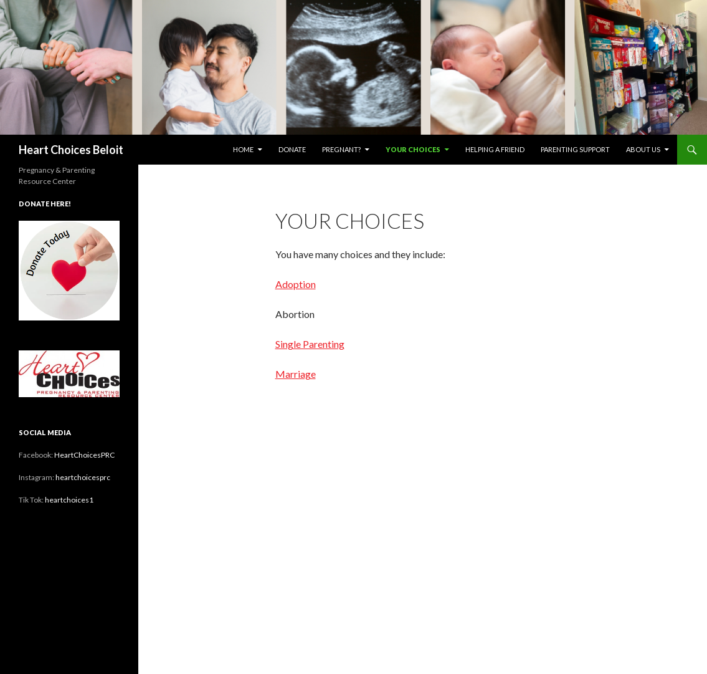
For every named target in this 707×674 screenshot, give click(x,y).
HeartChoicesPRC (84, 455)
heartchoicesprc (82, 477)
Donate (292, 149)
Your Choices (413, 149)
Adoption (295, 284)
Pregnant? (341, 149)
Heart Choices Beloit (71, 149)
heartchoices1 (69, 499)
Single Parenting (309, 344)
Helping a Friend (494, 149)
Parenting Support (575, 149)
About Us (643, 149)
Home (243, 149)
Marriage (295, 374)
